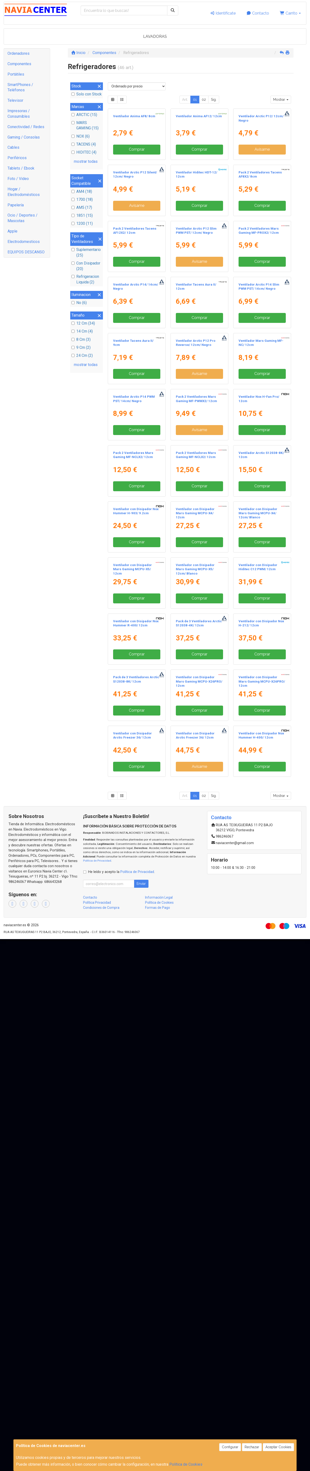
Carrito (290, 13)
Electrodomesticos (24, 241)
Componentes (19, 64)
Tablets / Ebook (21, 168)
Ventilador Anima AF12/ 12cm (199, 160)
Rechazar (252, 1447)
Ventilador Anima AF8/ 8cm (134, 160)
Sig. (214, 99)
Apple (12, 231)
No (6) (79, 302)
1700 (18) (82, 199)
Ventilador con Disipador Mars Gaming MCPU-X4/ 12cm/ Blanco (258, 868)
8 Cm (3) (81, 339)
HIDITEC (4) (83, 152)
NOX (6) (80, 136)
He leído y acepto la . (121, 1404)
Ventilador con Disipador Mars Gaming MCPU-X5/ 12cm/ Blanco (195, 968)
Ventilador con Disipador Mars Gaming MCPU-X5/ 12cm (132, 968)
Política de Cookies (185, 1464)
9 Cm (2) (81, 347)
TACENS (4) (83, 144)
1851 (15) (82, 215)
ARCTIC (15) (84, 114)
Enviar (141, 1415)
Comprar (137, 193)
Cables (13, 147)
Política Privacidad (97, 1434)
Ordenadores (19, 53)
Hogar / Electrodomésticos (24, 192)
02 (204, 99)
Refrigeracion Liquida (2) (85, 279)
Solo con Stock (86, 94)
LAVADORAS (155, 36)
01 (195, 99)
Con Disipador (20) (85, 266)
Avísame (262, 193)
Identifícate (223, 13)
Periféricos (17, 158)
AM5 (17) (81, 207)
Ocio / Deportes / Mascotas (23, 218)
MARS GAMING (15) (85, 125)
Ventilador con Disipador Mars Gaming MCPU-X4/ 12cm (195, 868)
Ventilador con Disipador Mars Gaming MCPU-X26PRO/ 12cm (199, 1169)
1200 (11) (82, 223)
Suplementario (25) (86, 252)
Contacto (257, 13)
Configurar (230, 1447)
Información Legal (159, 1429)
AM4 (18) (81, 191)
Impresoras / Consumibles (19, 114)
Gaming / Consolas (24, 137)
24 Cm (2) (82, 355)
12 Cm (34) (83, 323)
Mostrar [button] (280, 99)
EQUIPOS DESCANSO (26, 252)
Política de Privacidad (97, 1392)
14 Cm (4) (82, 331)
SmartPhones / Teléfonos (20, 87)
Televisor (15, 100)
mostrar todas (86, 161)
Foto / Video (18, 178)
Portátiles (16, 74)
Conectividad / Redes (26, 127)
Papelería (16, 205)
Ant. (185, 99)
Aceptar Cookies (278, 1447)
